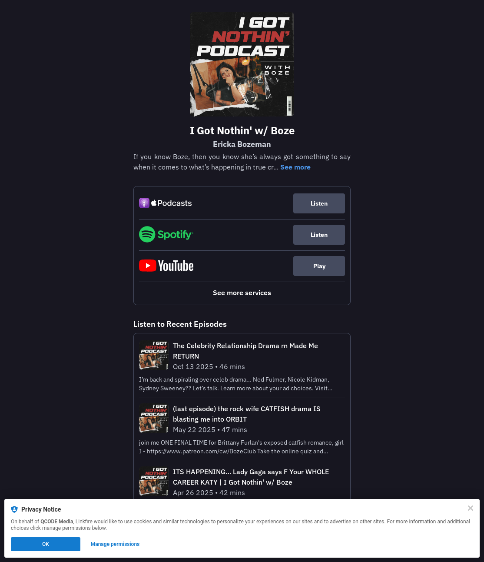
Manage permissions (115, 544)
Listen (319, 203)
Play (319, 266)
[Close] (470, 508)
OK (45, 544)
